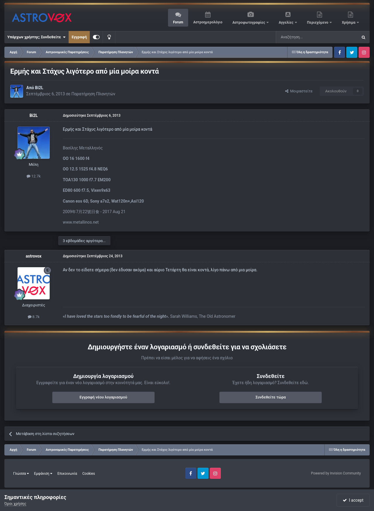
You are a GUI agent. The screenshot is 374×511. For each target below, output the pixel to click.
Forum (178, 22)
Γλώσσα (21, 474)
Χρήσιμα (349, 22)
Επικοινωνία (67, 474)
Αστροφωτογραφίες (249, 22)
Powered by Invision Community (336, 473)
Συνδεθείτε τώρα (270, 397)
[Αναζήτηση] (297, 37)
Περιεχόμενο (318, 22)
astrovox (33, 256)
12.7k (34, 176)
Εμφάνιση (43, 474)
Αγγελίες (286, 22)
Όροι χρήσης (15, 503)
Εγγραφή (79, 37)
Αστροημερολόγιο (207, 22)
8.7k (34, 317)
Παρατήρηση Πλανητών (93, 94)
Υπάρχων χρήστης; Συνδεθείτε (36, 37)
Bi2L (39, 87)
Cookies (88, 474)
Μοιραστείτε (299, 91)
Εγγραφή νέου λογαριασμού (103, 397)
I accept (353, 500)
